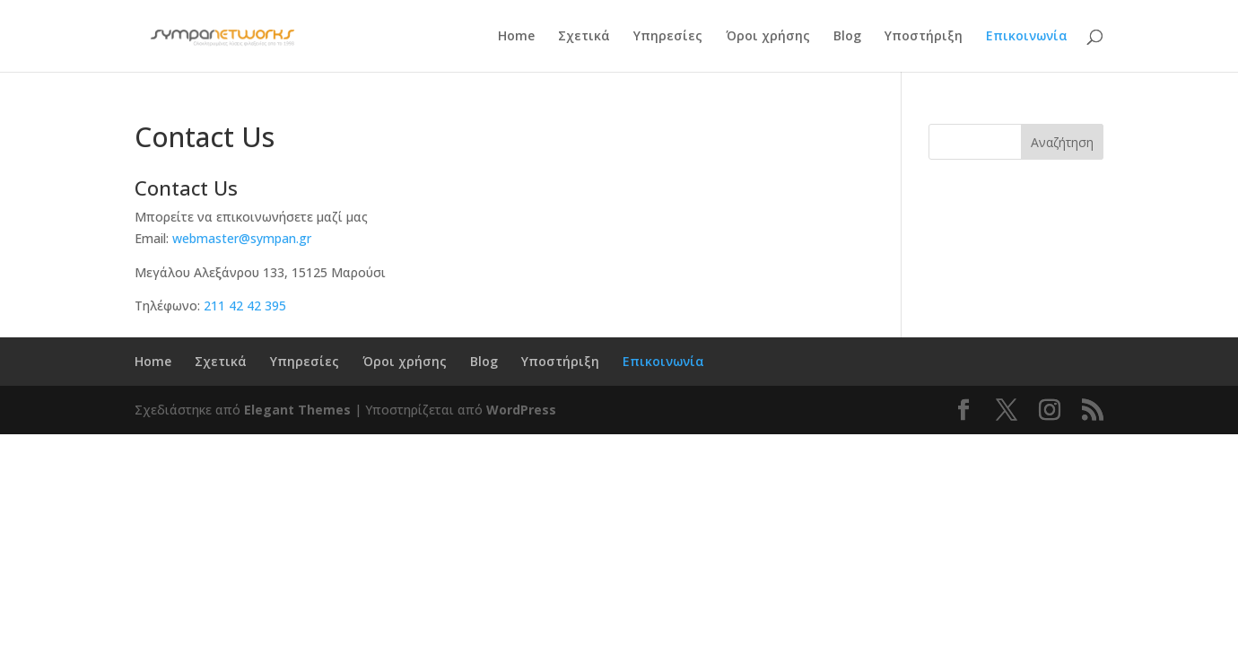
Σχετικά (584, 37)
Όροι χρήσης (768, 37)
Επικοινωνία (1027, 37)
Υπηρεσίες (667, 37)
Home (516, 37)
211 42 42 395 (245, 305)
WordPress (521, 409)
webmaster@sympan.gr (241, 238)
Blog (847, 37)
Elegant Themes (297, 409)
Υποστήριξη (924, 37)
